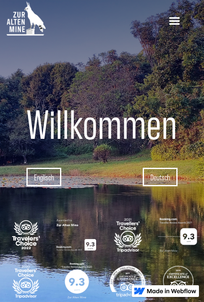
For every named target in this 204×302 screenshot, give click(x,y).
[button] (175, 21)
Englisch (44, 177)
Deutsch (160, 177)
